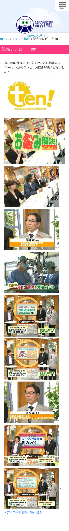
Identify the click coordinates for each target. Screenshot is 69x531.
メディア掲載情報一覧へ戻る (23, 512)
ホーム (4, 38)
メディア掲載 (21, 38)
